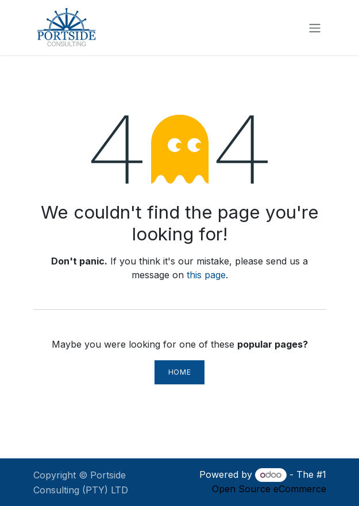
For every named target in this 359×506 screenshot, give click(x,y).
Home (179, 372)
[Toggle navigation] (314, 27)
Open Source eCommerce (269, 489)
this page (206, 275)
